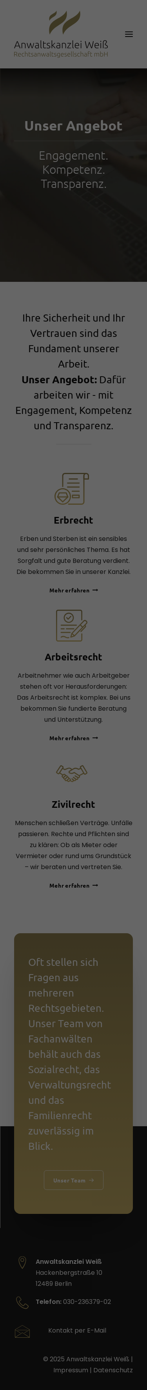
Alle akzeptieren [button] (74, 778)
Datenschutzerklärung (36, 628)
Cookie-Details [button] (36, 882)
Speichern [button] (74, 801)
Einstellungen (65, 636)
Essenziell (28, 661)
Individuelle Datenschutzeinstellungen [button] (74, 859)
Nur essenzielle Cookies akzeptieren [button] (73, 828)
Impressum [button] (115, 882)
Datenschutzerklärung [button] (77, 882)
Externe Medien (36, 710)
